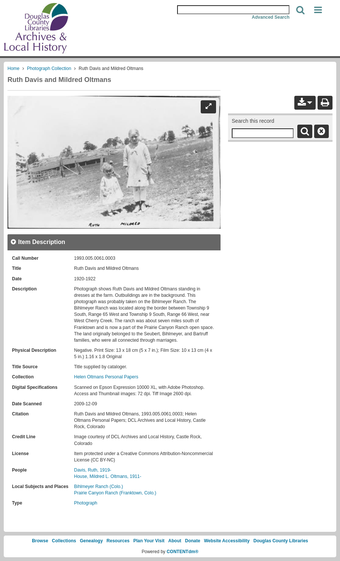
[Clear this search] (321, 131)
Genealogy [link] (91, 540)
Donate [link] (192, 540)
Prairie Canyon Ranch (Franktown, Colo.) (115, 493)
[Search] (300, 10)
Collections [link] (64, 540)
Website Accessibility (227, 540)
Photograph (85, 503)
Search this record (253, 121)
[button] (318, 10)
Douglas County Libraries (281, 540)
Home (13, 68)
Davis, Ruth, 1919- (92, 470)
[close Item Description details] (37, 242)
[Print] (325, 102)
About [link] (174, 540)
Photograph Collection (49, 68)
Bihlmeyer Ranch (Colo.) (98, 486)
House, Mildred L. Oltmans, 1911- (107, 476)
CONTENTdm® (182, 551)
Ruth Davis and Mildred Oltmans (59, 79)
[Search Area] (233, 9)
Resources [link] (118, 540)
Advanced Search (270, 17)
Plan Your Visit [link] (148, 540)
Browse (40, 540)
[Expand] (208, 106)
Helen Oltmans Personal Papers (106, 376)
